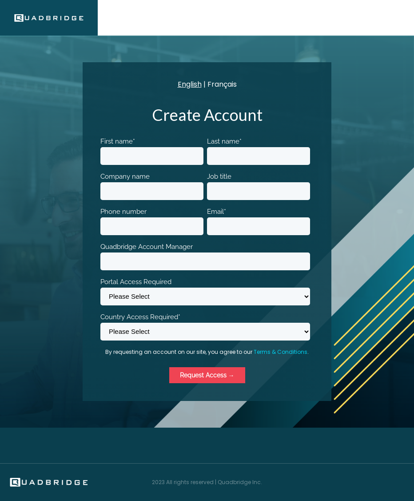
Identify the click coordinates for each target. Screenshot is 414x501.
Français (222, 84)
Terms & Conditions (280, 352)
